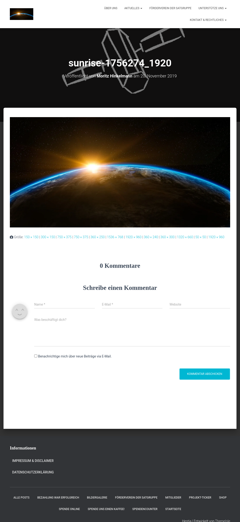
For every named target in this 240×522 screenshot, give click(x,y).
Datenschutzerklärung (33, 472)
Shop (223, 497)
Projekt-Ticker (200, 497)
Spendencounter (145, 508)
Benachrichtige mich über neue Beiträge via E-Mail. (75, 356)
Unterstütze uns (213, 8)
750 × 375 (64, 237)
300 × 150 (48, 237)
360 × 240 (151, 237)
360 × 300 (167, 237)
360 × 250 (97, 237)
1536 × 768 (115, 237)
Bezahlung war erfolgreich (58, 497)
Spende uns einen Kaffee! (106, 508)
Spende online (69, 508)
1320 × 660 (185, 237)
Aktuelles (133, 8)
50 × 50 (200, 237)
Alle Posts (21, 497)
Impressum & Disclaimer (33, 461)
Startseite (173, 508)
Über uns (110, 8)
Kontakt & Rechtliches (208, 20)
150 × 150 (31, 237)
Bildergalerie (97, 497)
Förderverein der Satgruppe (170, 8)
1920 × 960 (133, 237)
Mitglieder (173, 497)
